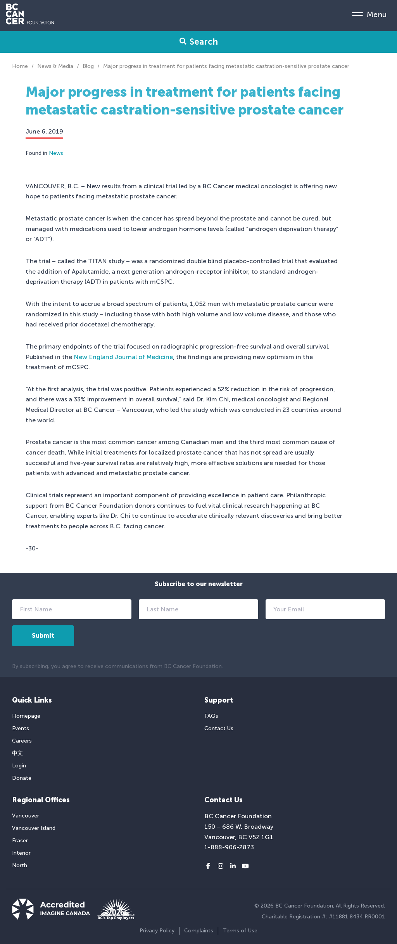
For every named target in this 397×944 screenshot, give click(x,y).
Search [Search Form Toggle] (199, 41)
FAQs (211, 716)
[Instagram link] (220, 866)
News (56, 153)
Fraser (20, 840)
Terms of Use (240, 930)
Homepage (26, 716)
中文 (17, 753)
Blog (88, 66)
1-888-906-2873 (229, 847)
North (19, 865)
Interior (21, 853)
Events (20, 728)
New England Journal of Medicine (123, 357)
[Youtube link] (245, 866)
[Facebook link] (208, 866)
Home (20, 66)
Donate (21, 778)
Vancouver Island (33, 828)
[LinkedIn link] (233, 866)
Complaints (198, 930)
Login (19, 765)
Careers (22, 741)
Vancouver (25, 815)
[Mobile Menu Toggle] (369, 14)
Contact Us (218, 728)
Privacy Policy (157, 930)
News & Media (55, 66)
